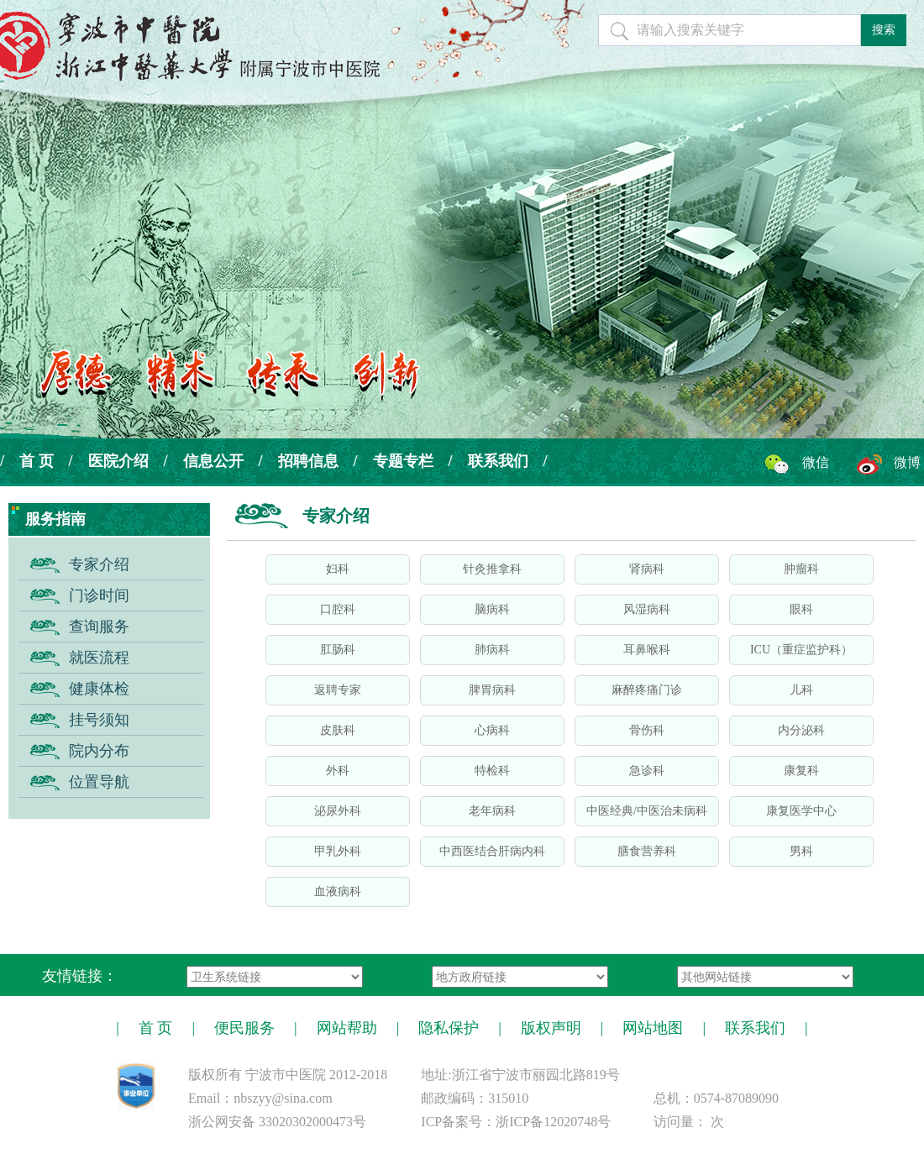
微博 (907, 462)
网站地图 (652, 1028)
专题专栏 (403, 461)
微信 (815, 462)
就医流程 (99, 657)
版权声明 (551, 1028)
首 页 (36, 461)
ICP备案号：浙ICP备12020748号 (516, 1121)
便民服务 (244, 1028)
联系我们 (498, 461)
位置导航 (99, 782)
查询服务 (99, 626)
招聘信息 (308, 461)
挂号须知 (99, 719)
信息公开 (213, 461)
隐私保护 (448, 1028)
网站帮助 (347, 1028)
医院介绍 (118, 461)
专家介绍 (99, 564)
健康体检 (99, 688)
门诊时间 (99, 595)
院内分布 (99, 750)
